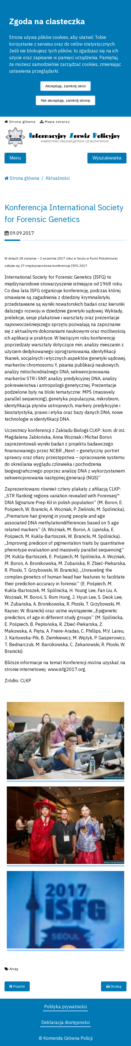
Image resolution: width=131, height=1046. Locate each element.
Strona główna (24, 178)
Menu (15, 158)
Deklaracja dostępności (65, 1022)
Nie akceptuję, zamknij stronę (65, 100)
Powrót (17, 986)
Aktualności (58, 178)
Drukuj (113, 986)
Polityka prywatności (65, 1006)
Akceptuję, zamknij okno (65, 86)
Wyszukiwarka (107, 158)
